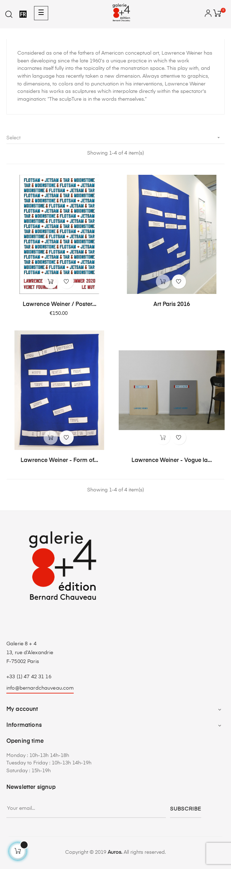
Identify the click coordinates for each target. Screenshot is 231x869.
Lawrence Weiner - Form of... (59, 460)
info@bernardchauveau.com (40, 688)
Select (115, 138)
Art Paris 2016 (171, 304)
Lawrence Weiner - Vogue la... (171, 460)
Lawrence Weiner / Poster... (59, 304)
